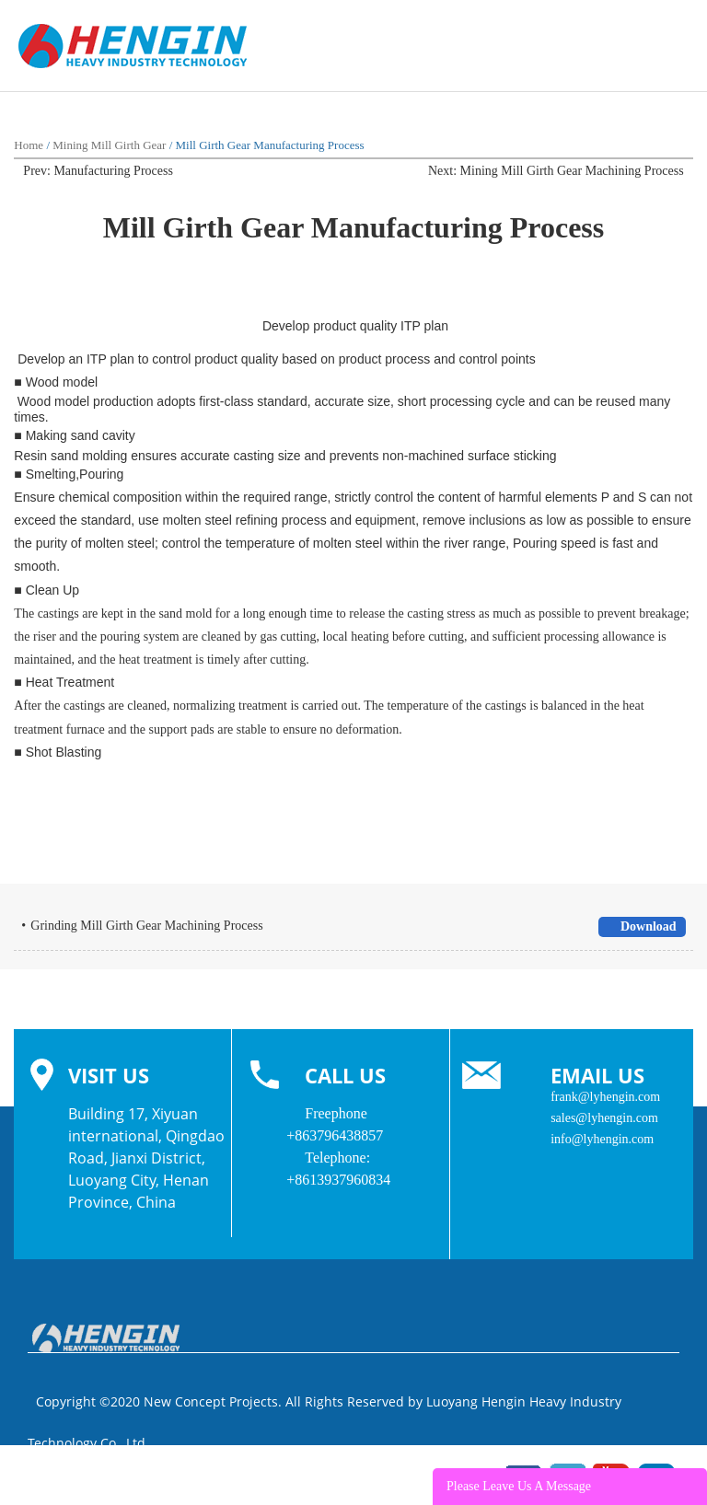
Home (28, 145)
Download (641, 926)
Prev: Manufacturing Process (98, 171)
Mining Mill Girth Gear (109, 145)
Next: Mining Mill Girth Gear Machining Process (556, 171)
